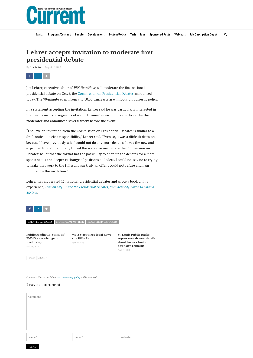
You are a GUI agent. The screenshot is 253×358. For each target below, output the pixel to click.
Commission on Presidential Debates (106, 93)
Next (42, 258)
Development (96, 34)
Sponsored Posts (160, 34)
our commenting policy (68, 277)
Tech (133, 34)
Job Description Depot (203, 34)
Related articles (40, 222)
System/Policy (117, 34)
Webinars (180, 34)
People (79, 34)
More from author (70, 222)
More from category (102, 222)
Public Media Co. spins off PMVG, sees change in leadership (45, 238)
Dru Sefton (36, 67)
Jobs (142, 34)
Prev (31, 258)
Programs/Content (59, 34)
